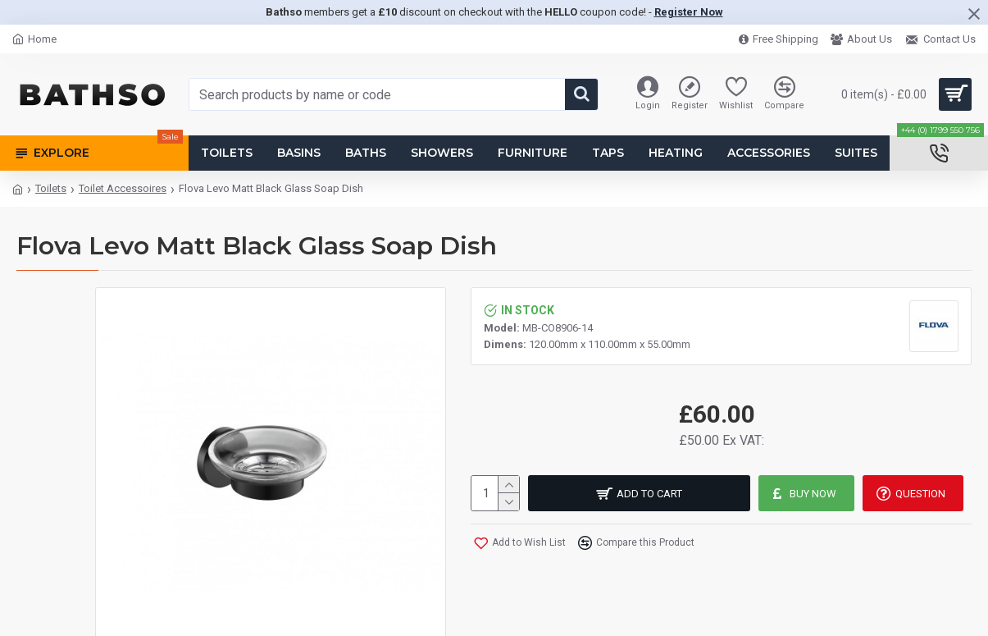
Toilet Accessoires (122, 188)
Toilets (50, 188)
